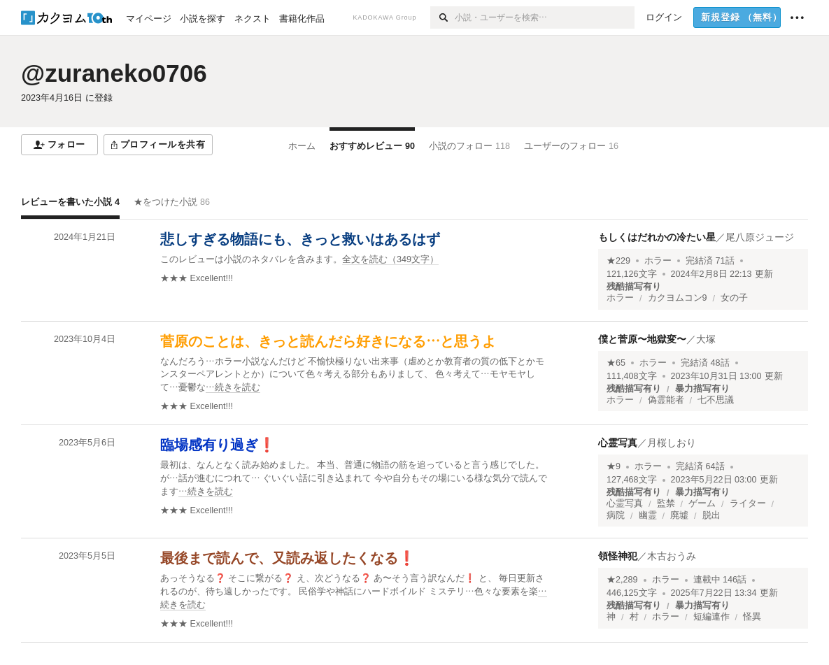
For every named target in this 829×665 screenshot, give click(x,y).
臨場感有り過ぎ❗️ (218, 444)
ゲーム (702, 503)
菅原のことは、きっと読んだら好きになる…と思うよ (328, 341)
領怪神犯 (617, 556)
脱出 (711, 515)
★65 (616, 363)
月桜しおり (671, 442)
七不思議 (715, 400)
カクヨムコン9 (677, 298)
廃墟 (679, 515)
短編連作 (711, 617)
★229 (618, 261)
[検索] (442, 17)
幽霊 (648, 515)
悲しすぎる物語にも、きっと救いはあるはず (300, 239)
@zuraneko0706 (114, 73)
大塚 (706, 339)
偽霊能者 (666, 400)
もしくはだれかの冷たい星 (657, 237)
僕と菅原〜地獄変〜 (642, 339)
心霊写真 (617, 442)
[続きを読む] (356, 375)
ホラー (658, 261)
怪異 (752, 617)
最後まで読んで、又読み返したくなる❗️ (288, 558)
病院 (616, 515)
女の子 (734, 298)
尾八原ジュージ (759, 237)
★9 (614, 466)
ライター (748, 503)
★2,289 (622, 580)
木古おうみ (671, 556)
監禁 (666, 503)
